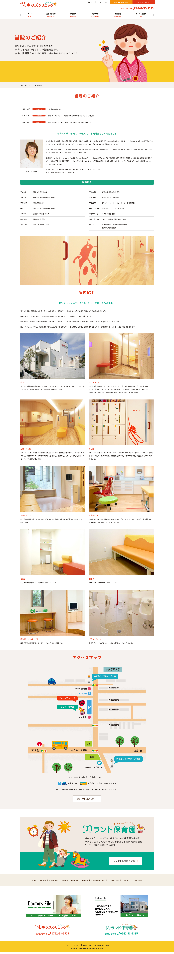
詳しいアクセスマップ (85, 801)
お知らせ (90, 2)
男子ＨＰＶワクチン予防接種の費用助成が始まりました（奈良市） (71, 116)
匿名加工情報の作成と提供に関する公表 (96, 947)
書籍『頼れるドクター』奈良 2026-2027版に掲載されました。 (70, 123)
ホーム (30, 15)
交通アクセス (103, 2)
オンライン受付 (143, 2)
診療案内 (73, 15)
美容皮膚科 (95, 15)
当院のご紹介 (51, 15)
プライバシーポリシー (72, 947)
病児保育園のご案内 (121, 2)
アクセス (125, 882)
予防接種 (118, 15)
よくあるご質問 (141, 15)
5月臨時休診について (55, 109)
